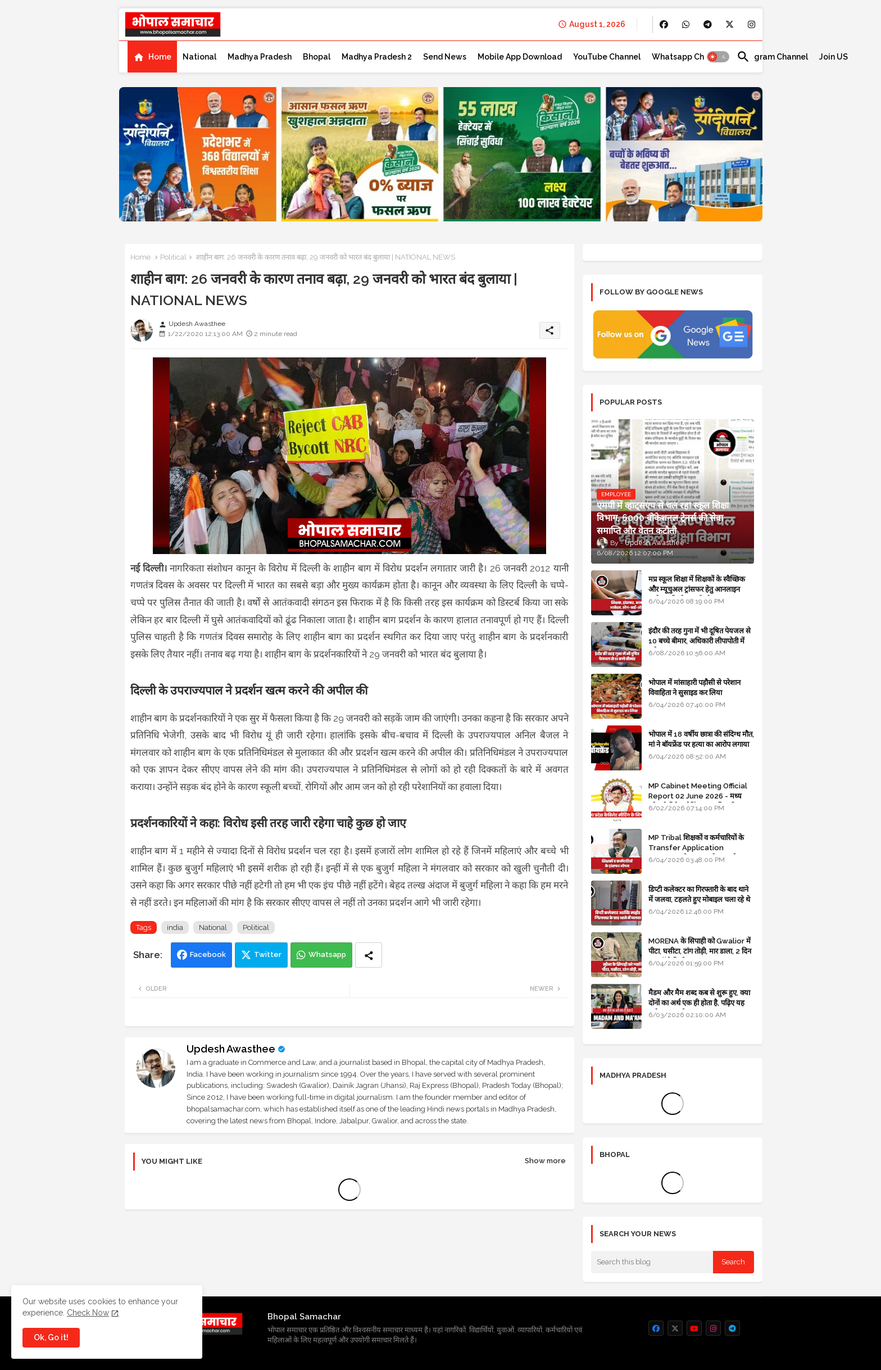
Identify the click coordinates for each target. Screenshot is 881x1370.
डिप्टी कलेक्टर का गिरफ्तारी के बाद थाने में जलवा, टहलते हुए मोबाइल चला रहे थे (699, 894)
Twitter (267, 954)
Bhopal (316, 56)
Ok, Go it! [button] (51, 1337)
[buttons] (664, 24)
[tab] (152, 56)
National (199, 56)
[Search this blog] (652, 1262)
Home (159, 56)
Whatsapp (327, 954)
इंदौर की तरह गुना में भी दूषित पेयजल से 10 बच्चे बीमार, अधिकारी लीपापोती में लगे (699, 641)
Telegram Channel (772, 56)
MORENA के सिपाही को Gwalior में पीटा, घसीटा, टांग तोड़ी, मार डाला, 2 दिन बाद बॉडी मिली (699, 951)
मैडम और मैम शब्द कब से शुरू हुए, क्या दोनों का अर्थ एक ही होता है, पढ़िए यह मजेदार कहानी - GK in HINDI (699, 1002)
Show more (545, 1160)
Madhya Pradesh (260, 56)
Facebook (208, 954)
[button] (718, 56)
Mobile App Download (520, 56)
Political (173, 257)
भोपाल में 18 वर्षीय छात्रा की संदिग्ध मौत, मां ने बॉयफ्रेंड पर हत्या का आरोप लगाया (701, 739)
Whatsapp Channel (688, 56)
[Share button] (368, 955)
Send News (444, 56)
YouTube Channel (607, 56)
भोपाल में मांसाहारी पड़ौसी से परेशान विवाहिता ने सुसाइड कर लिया (694, 687)
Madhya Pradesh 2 (377, 56)
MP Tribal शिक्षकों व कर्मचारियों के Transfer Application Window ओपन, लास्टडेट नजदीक (696, 847)
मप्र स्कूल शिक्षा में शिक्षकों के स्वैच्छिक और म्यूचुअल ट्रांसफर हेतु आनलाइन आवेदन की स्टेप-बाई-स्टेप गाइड (696, 589)
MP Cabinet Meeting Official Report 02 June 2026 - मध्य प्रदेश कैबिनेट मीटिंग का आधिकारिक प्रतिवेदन (697, 801)
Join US (833, 56)
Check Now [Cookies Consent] (88, 1312)
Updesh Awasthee (231, 1049)
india (175, 927)
